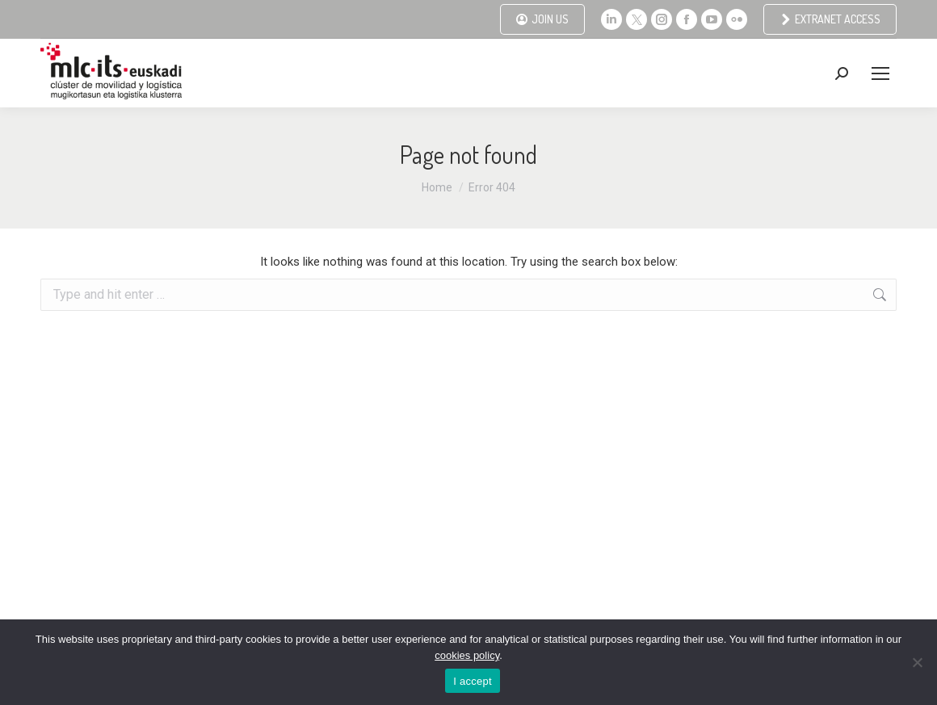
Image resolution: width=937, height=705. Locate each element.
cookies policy (467, 655)
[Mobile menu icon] (880, 73)
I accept (472, 681)
